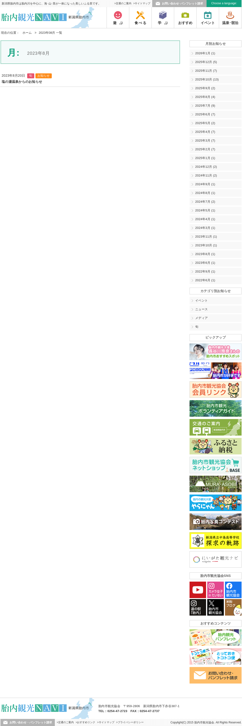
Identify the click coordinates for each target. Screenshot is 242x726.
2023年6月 (205, 262)
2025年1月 (205, 158)
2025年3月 (205, 140)
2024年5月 (205, 210)
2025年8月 (205, 97)
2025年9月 (205, 88)
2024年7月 (205, 201)
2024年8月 (205, 193)
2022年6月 (205, 280)
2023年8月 (205, 254)
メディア (201, 318)
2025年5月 (205, 123)
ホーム (27, 32)
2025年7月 (205, 105)
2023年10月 (206, 245)
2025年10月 (207, 79)
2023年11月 (206, 236)
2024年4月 (205, 219)
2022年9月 (205, 271)
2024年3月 (205, 228)
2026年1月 (205, 53)
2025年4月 (205, 132)
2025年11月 (206, 70)
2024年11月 (206, 175)
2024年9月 (205, 184)
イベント (201, 300)
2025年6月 (205, 114)
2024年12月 (206, 166)
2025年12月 (206, 62)
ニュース (201, 309)
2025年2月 (205, 149)
